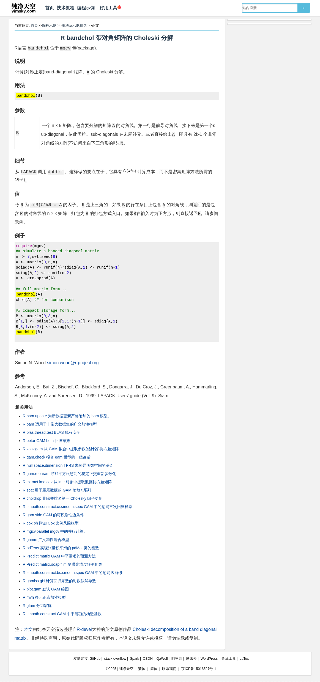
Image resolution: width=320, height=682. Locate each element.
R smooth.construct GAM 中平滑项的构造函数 (62, 614)
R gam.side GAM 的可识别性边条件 (53, 515)
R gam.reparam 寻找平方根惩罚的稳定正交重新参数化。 (71, 473)
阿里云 (176, 659)
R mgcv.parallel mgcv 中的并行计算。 (55, 531)
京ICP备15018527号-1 (198, 669)
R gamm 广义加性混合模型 (46, 539)
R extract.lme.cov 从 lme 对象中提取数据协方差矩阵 (67, 482)
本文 (28, 629)
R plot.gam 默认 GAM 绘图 (46, 589)
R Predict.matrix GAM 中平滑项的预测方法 (59, 556)
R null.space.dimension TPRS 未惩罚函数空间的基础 (68, 465)
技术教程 (65, 7)
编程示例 (86, 7)
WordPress (209, 659)
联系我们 (169, 669)
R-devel (84, 629)
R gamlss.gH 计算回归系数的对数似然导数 (59, 581)
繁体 (141, 669)
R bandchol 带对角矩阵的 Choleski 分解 (117, 37)
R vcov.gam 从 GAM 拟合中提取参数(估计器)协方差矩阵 (71, 449)
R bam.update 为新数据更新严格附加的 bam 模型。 (67, 416)
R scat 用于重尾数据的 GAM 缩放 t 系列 (57, 490)
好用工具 (107, 7)
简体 (153, 669)
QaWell (162, 659)
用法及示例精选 (74, 25)
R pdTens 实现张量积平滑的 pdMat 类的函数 (61, 548)
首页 (49, 7)
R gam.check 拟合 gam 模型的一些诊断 (57, 457)
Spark (134, 659)
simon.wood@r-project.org (73, 362)
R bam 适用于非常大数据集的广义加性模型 (60, 424)
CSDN (148, 659)
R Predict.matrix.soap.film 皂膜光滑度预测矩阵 (62, 564)
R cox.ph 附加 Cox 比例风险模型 (51, 523)
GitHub (95, 659)
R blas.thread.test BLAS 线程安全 (51, 432)
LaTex (244, 659)
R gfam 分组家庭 (37, 605)
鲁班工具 (228, 659)
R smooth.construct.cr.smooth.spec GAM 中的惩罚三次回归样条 (77, 506)
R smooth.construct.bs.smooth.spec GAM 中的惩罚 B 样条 (73, 572)
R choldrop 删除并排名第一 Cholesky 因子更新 (63, 498)
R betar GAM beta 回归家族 (46, 440)
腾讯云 (191, 659)
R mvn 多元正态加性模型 (44, 597)
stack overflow (115, 659)
